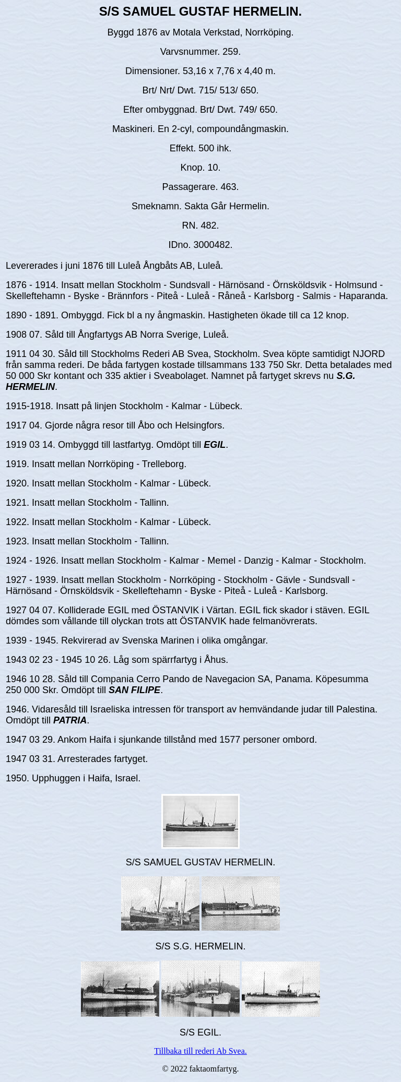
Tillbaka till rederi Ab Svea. (200, 1051)
